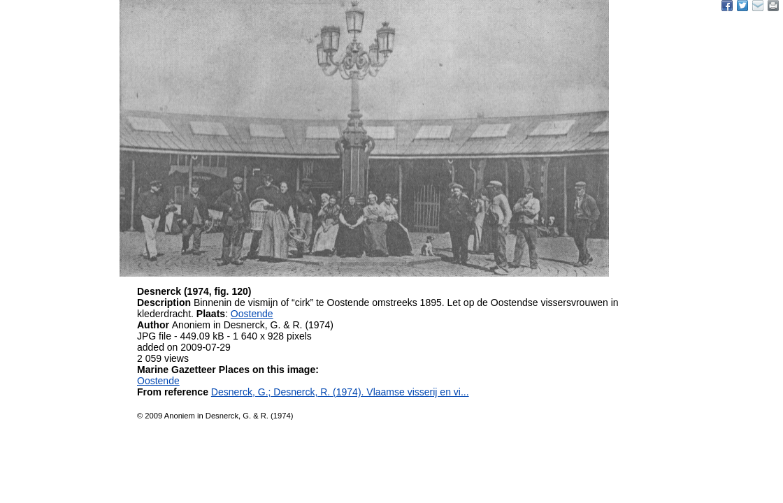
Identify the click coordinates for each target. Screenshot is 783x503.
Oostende (252, 313)
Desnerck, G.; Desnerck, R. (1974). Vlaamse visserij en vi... (340, 392)
